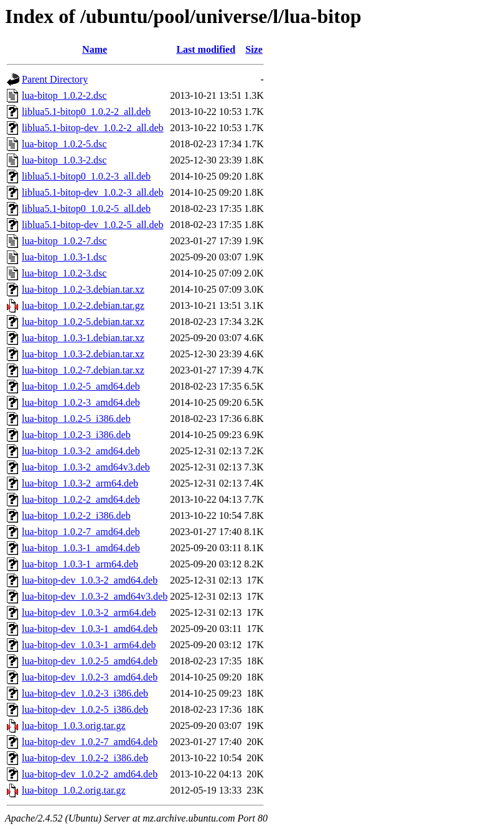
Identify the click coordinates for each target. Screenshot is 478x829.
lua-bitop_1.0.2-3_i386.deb (76, 434)
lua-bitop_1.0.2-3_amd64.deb (81, 402)
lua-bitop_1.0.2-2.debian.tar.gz (83, 305)
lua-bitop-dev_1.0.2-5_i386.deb (85, 709)
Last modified (205, 49)
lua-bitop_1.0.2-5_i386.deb (76, 418)
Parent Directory (55, 79)
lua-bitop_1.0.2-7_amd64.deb (81, 531)
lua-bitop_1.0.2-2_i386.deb (76, 515)
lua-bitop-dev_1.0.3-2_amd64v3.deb (94, 596)
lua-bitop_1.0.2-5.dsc (64, 144)
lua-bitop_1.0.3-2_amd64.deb (81, 451)
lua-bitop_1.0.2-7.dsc (64, 241)
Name (94, 49)
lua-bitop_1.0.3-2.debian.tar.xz (83, 354)
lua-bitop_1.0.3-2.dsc (64, 160)
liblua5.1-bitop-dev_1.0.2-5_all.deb (93, 224)
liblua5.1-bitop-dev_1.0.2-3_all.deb (93, 192)
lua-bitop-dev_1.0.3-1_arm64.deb (89, 644)
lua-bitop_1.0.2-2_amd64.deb (81, 499)
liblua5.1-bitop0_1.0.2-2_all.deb (86, 111)
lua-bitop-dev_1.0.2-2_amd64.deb (89, 774)
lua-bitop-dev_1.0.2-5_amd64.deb (89, 661)
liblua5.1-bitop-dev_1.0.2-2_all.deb (93, 127)
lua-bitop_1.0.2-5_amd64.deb (81, 386)
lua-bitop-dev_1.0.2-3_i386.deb (85, 693)
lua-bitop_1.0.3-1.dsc (64, 257)
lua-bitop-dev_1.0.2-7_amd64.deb (89, 741)
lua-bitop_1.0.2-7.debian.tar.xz (83, 370)
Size (254, 49)
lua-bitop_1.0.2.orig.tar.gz (74, 790)
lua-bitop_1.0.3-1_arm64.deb (80, 564)
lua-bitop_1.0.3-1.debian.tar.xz (83, 337)
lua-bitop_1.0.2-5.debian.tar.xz (83, 321)
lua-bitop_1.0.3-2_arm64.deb (80, 483)
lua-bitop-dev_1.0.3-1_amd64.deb (89, 628)
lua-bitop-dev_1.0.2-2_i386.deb (85, 758)
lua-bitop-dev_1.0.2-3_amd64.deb (89, 677)
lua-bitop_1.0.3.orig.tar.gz (74, 725)
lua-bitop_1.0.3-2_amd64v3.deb (86, 467)
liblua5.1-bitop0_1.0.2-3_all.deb (86, 176)
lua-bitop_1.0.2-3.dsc (64, 273)
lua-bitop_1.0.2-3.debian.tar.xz (83, 289)
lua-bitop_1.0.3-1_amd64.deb (81, 548)
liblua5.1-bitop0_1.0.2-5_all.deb (86, 208)
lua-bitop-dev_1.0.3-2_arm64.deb (89, 612)
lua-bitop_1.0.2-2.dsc (64, 95)
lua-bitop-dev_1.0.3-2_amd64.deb (89, 580)
